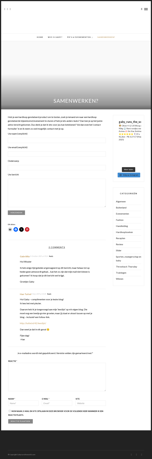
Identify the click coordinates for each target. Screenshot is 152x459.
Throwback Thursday (126, 266)
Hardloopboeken (124, 232)
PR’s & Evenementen (79, 37)
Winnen (119, 278)
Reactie (12, 361)
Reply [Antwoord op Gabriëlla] (51, 256)
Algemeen (121, 201)
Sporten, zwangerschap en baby (128, 258)
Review (119, 244)
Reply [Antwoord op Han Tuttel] (49, 294)
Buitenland (121, 207)
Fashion (119, 220)
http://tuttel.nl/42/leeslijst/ (33, 323)
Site (78, 399)
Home (40, 37)
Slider (118, 250)
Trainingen (121, 272)
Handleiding (122, 226)
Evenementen (122, 213)
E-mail (45, 399)
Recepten (120, 238)
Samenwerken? (106, 37)
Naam (11, 399)
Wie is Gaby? (55, 37)
